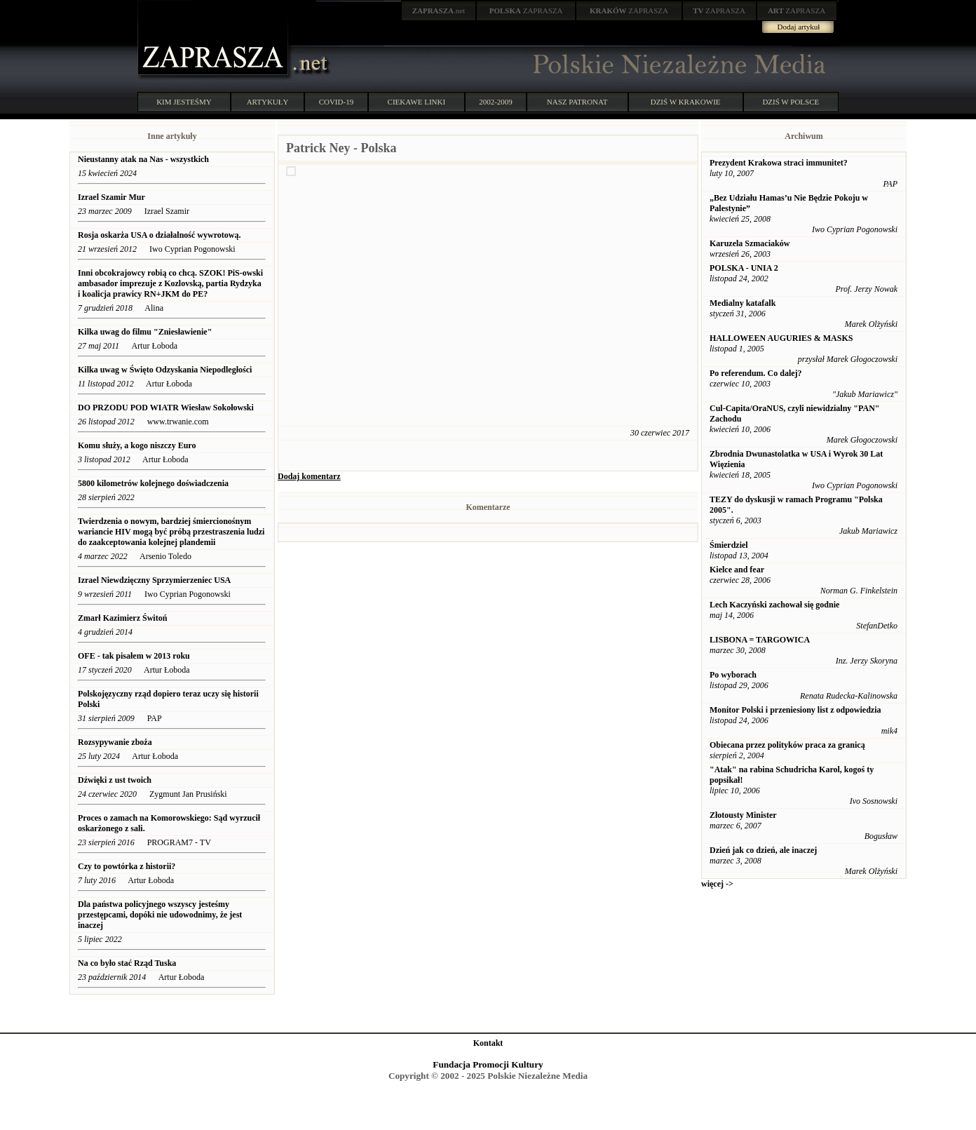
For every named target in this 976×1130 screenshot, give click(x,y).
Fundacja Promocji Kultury (488, 1064)
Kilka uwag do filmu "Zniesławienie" (145, 332)
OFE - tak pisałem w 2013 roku (134, 656)
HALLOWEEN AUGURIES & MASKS (781, 338)
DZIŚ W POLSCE (790, 101)
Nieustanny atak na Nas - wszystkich (143, 159)
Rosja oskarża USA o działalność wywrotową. (160, 235)
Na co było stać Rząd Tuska (127, 963)
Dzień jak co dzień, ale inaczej (763, 850)
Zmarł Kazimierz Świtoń (122, 618)
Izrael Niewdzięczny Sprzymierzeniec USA (154, 580)
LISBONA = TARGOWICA (760, 640)
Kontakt (488, 1043)
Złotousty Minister (743, 815)
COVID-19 (336, 101)
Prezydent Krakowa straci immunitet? (779, 163)
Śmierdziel (729, 545)
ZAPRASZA (526, 10)
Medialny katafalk (742, 303)
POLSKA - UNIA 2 (744, 268)
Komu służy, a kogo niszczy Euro (137, 445)
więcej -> (717, 884)
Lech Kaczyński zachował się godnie (774, 605)
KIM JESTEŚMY (184, 101)
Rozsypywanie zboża (115, 742)
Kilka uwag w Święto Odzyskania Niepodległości (165, 370)
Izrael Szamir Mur (111, 197)
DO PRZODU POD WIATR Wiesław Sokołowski (166, 407)
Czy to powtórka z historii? (126, 866)
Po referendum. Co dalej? (756, 373)
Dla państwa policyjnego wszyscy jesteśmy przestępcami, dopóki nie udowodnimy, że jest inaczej (160, 914)
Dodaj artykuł (799, 26)
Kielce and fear (737, 569)
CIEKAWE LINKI (417, 101)
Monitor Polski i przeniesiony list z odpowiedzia (795, 710)
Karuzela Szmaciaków (749, 243)
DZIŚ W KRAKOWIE (686, 101)
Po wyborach (733, 675)
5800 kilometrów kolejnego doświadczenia (154, 483)
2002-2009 (496, 101)
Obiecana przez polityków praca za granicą (787, 745)
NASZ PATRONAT (577, 101)
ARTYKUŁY (268, 101)
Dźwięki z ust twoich (116, 780)
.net (439, 10)
